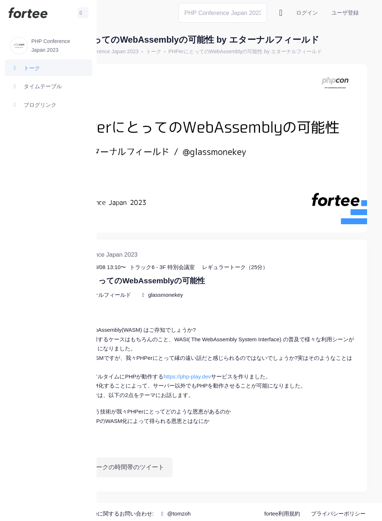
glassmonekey (229, 282)
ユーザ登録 (345, 12)
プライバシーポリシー (338, 510)
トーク (217, 64)
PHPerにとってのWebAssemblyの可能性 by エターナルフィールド (192, 72)
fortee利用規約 (282, 510)
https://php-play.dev (251, 363)
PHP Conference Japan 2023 (169, 64)
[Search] (222, 12)
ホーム (120, 64)
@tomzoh (239, 510)
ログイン (307, 12)
